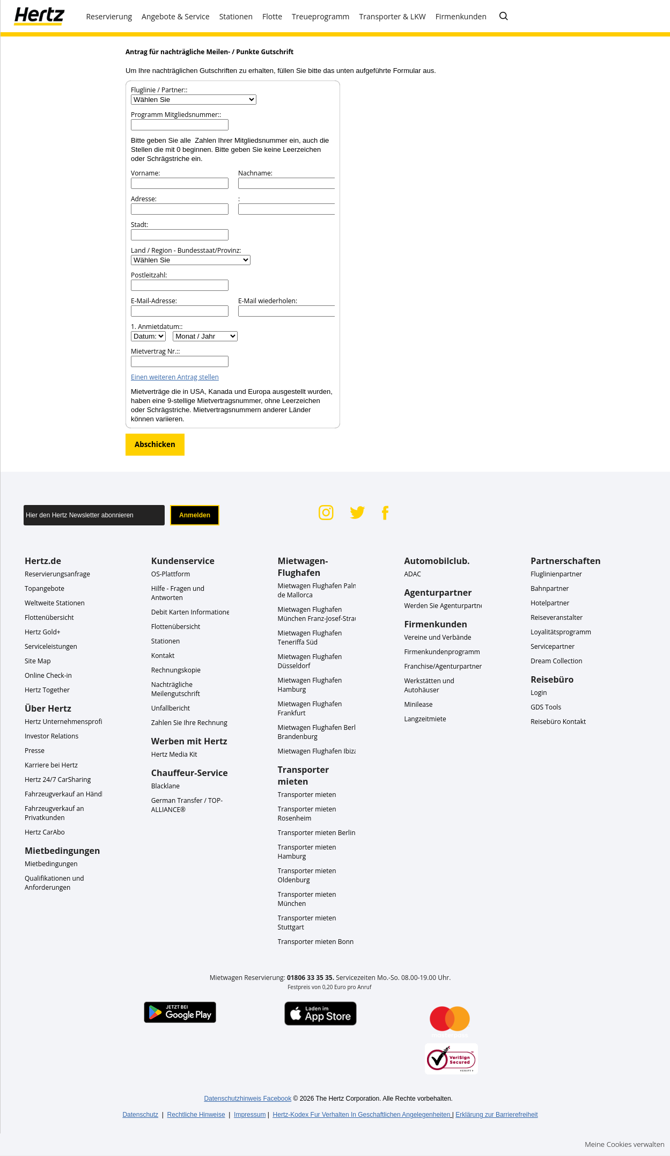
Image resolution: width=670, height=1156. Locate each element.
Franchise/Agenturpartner (443, 666)
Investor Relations (51, 736)
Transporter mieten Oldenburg (307, 875)
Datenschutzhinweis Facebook (247, 1098)
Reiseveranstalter (557, 617)
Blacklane (165, 786)
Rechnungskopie (176, 670)
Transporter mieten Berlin (317, 832)
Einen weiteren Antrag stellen (175, 377)
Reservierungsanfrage (57, 574)
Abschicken (155, 444)
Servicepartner (553, 646)
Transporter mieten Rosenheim (307, 813)
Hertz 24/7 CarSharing (58, 779)
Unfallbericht (170, 708)
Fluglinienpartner (556, 574)
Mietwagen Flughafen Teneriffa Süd (310, 637)
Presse (35, 750)
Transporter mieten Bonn (316, 941)
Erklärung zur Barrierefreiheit (496, 1114)
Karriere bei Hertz (51, 765)
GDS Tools (546, 707)
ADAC (412, 574)
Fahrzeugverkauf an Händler (67, 794)
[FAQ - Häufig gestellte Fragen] (503, 16)
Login (539, 692)
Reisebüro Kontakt (558, 721)
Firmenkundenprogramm (442, 651)
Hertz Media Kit (174, 754)
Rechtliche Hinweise (196, 1114)
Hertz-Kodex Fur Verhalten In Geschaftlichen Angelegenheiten (362, 1114)
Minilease (418, 704)
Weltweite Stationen (55, 603)
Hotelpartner (550, 603)
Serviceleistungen (51, 646)
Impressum (250, 1114)
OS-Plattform (170, 574)
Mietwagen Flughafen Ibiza (318, 751)
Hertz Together (47, 689)
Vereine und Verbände (437, 637)
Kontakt (162, 655)
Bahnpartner (550, 588)
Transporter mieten (307, 794)
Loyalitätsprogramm (561, 631)
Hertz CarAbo (45, 832)
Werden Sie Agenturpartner (445, 605)
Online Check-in (48, 675)
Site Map (38, 660)
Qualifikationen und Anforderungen (54, 883)
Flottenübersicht (49, 617)
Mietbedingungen (51, 863)
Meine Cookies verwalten (625, 1144)
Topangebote (44, 588)
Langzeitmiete (425, 718)
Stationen (165, 641)
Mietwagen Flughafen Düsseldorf (310, 661)
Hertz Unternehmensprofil (64, 721)
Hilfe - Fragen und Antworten (177, 593)
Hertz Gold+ (43, 631)
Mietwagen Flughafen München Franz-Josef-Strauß (320, 614)
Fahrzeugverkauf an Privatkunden (54, 813)
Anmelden (194, 515)
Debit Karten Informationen (192, 612)
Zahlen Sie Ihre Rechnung (189, 722)
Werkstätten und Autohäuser (429, 685)
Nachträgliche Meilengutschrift (175, 689)
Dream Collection (556, 660)
